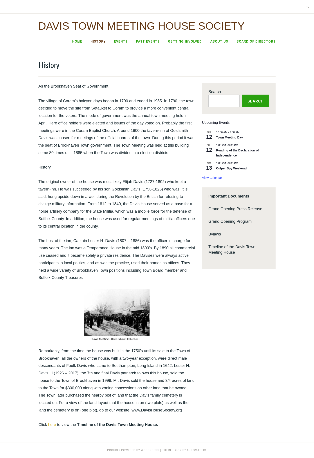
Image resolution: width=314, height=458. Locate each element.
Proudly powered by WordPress (133, 450)
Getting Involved (185, 41)
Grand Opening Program (230, 221)
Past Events (148, 41)
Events (121, 41)
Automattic (196, 450)
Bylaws (214, 234)
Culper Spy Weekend (231, 168)
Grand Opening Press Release (235, 209)
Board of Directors (256, 41)
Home (77, 41)
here (52, 424)
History (98, 41)
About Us (219, 41)
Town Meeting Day (229, 137)
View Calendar (212, 178)
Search (214, 92)
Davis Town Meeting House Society (141, 26)
